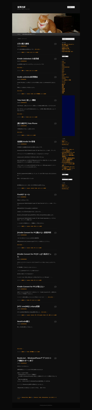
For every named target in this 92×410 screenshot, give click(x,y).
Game (63, 65)
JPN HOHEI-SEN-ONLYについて (28, 34)
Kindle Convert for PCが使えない (31, 287)
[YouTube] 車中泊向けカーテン (68, 162)
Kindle (28, 52)
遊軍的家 (21, 7)
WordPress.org (65, 144)
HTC (35, 315)
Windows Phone (25, 397)
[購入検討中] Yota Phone (27, 123)
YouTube (64, 78)
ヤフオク (64, 82)
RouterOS (64, 74)
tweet (63, 75)
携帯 (22, 70)
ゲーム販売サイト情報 (66, 80)
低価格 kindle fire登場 (26, 142)
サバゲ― (64, 81)
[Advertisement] (68, 115)
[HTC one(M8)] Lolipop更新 (28, 306)
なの (31, 52)
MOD (63, 70)
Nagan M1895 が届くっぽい (67, 51)
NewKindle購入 (23, 321)
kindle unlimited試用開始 (27, 77)
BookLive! (36, 397)
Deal (63, 64)
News (63, 71)
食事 (63, 92)
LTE (47, 315)
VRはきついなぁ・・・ (66, 47)
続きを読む (38, 49)
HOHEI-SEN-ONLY (66, 67)
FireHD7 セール (23, 194)
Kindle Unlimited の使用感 (28, 59)
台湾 (49, 315)
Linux (63, 68)
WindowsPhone (45, 397)
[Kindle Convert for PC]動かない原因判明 (34, 233)
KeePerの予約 (65, 149)
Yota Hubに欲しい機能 (26, 100)
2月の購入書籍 (23, 44)
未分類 (63, 88)
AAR (63, 61)
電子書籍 (38, 93)
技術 (63, 85)
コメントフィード (65, 143)
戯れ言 (23, 52)
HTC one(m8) (39, 315)
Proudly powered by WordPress (46, 405)
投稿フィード (64, 141)
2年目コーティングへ (66, 50)
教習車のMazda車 (65, 48)
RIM (35, 226)
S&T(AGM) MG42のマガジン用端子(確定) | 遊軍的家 (68, 155)
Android (32, 188)
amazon (28, 93)
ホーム (19, 34)
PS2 (63, 72)
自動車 (63, 89)
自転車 (63, 91)
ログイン (64, 140)
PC (34, 247)
